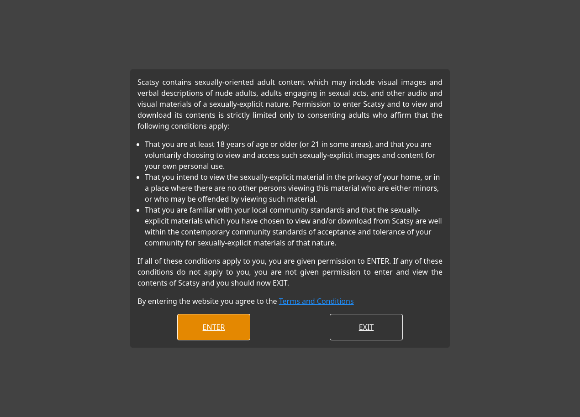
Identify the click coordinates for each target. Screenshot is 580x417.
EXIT (366, 327)
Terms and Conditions (316, 301)
